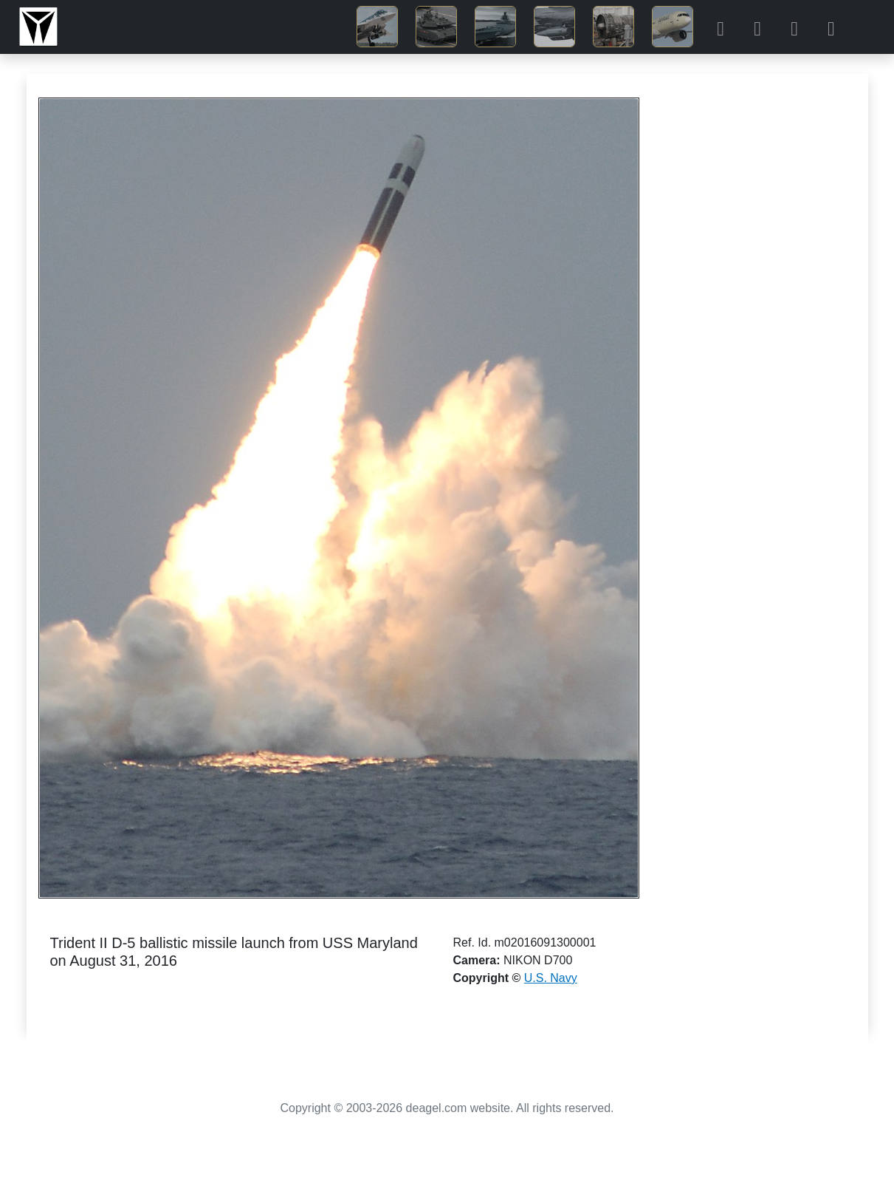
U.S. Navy (550, 978)
